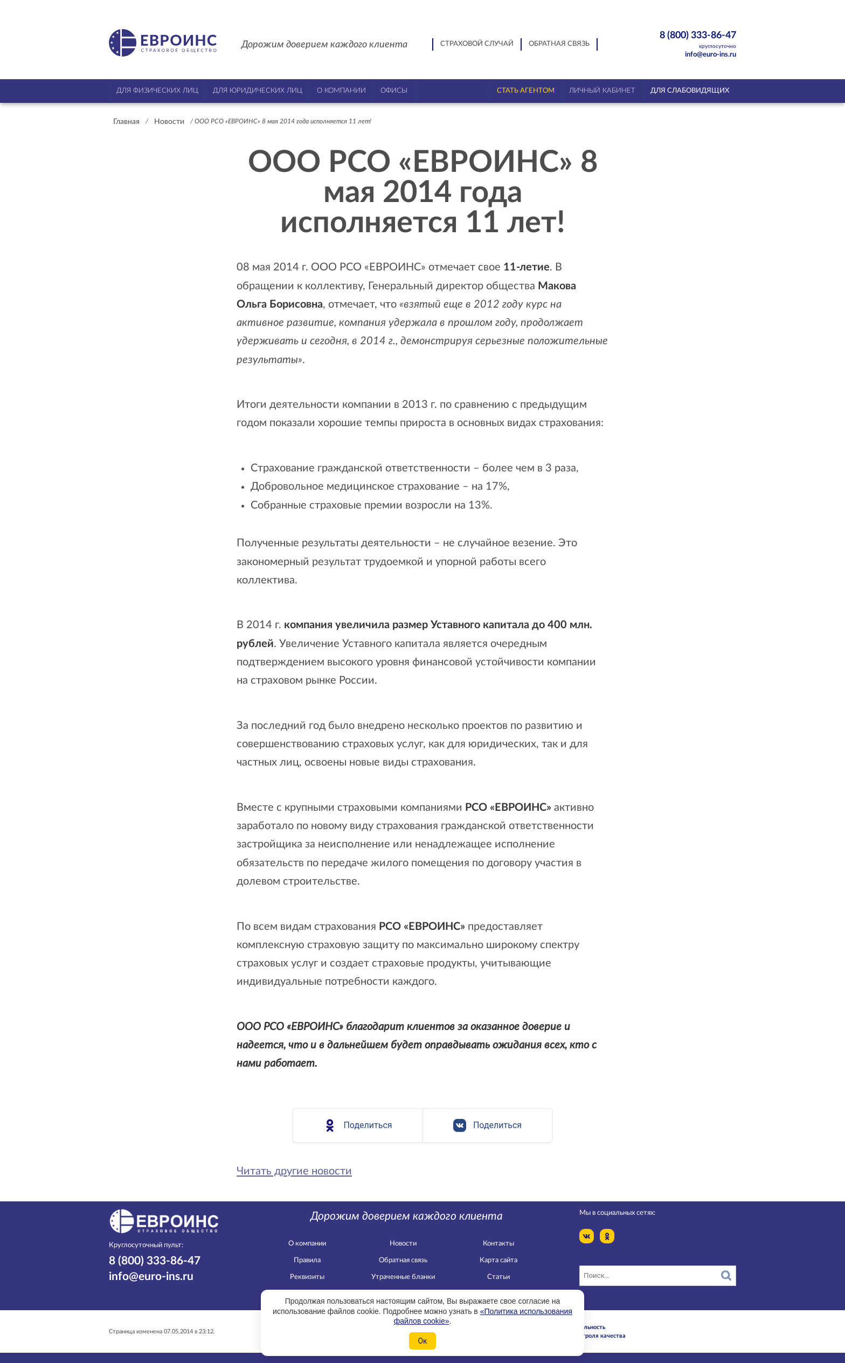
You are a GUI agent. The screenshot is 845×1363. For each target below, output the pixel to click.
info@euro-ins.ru (710, 54)
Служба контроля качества (587, 1336)
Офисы (393, 90)
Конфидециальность (576, 1327)
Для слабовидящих (689, 90)
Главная (126, 122)
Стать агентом (526, 90)
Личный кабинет (602, 90)
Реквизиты (307, 1277)
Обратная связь (559, 43)
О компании (307, 1243)
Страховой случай (477, 43)
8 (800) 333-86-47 (679, 40)
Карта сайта (498, 1260)
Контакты (498, 1243)
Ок (422, 1341)
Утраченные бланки (403, 1277)
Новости (169, 122)
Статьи (498, 1277)
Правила (307, 1260)
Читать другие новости (294, 1171)
